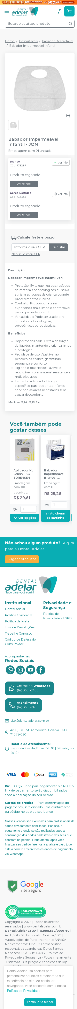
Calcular (58, 247)
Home (10, 41)
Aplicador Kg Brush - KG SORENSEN (23, 474)
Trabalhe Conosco (18, 633)
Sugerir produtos (22, 559)
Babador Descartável (57, 41)
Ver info (61, 162)
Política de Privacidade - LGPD (57, 616)
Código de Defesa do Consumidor (20, 642)
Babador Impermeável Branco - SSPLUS (54, 474)
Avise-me (24, 184)
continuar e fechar (40, 1002)
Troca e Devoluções (19, 627)
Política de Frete (17, 621)
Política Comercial (18, 615)
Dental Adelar (15, 609)
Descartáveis (28, 41)
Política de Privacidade (23, 991)
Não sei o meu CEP (25, 254)
